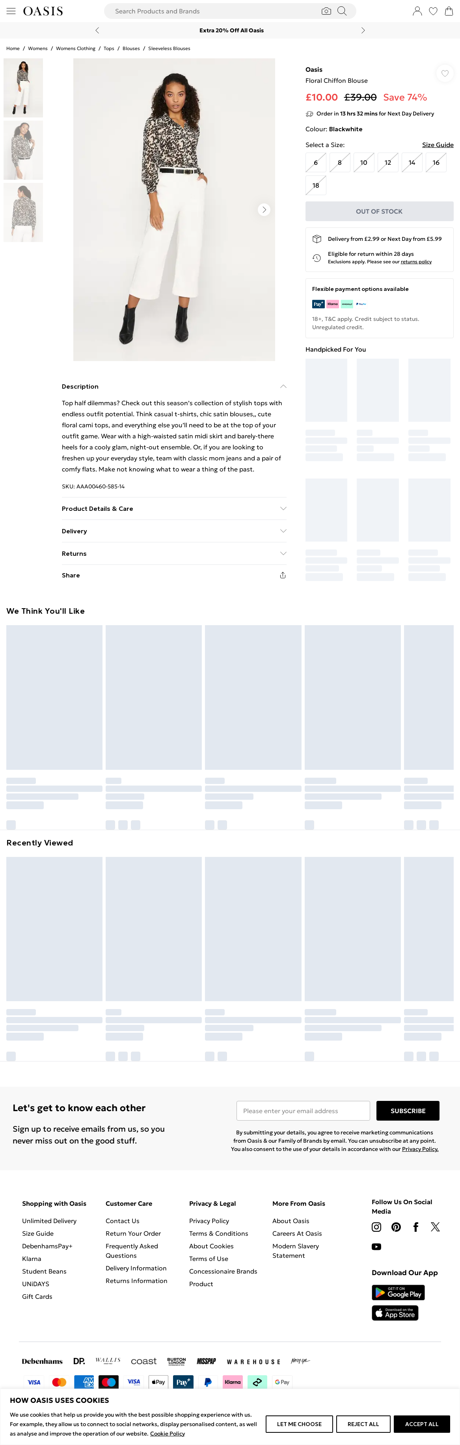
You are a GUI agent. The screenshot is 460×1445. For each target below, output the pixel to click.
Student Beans (44, 1271)
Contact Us (123, 1221)
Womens (38, 48)
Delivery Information (136, 1268)
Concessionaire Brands (223, 1271)
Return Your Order (133, 1233)
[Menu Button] (11, 11)
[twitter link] (435, 1227)
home (13, 48)
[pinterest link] (396, 1227)
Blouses (131, 48)
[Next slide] (363, 30)
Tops (109, 48)
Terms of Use (208, 1259)
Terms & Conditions (218, 1233)
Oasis (313, 69)
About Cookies (211, 1246)
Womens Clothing (75, 48)
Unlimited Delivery (49, 1221)
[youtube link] (376, 1246)
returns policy (416, 261)
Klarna (31, 1259)
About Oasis (290, 1221)
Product (201, 1284)
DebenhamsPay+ (47, 1246)
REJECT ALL (363, 1424)
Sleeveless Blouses (169, 48)
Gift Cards (37, 1296)
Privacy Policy (209, 1221)
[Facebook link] (416, 1227)
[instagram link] (376, 1227)
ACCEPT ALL (422, 1424)
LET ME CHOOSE (299, 1424)
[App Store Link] (398, 1303)
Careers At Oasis (297, 1233)
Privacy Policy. (420, 1149)
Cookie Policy (167, 1433)
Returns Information (137, 1281)
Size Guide (438, 145)
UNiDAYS (35, 1284)
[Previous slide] (97, 30)
